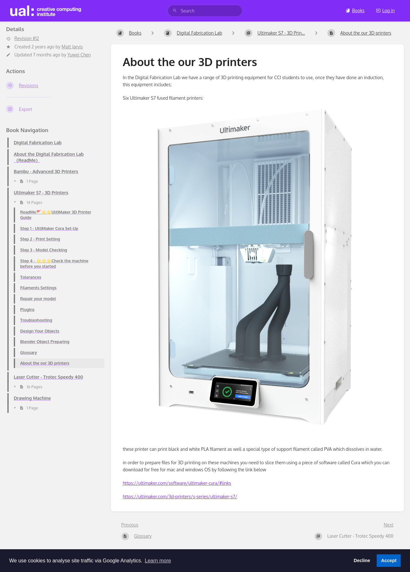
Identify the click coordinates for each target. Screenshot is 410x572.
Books (355, 10)
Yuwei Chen (79, 54)
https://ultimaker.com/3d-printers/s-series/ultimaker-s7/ (180, 496)
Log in (385, 10)
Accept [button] (389, 560)
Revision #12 (22, 38)
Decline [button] (362, 560)
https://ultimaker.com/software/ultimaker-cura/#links (177, 483)
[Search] (175, 10)
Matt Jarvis (72, 46)
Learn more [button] (158, 560)
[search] (205, 11)
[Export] (53, 109)
